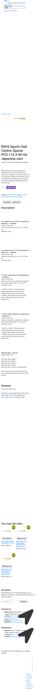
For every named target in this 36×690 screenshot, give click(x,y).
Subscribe (24, 601)
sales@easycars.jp (15, 619)
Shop (28, 679)
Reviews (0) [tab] (16, 201)
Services (29, 677)
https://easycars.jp (16, 621)
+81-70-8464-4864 (11, 11)
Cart (7, 1)
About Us (29, 687)
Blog (28, 681)
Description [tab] (7, 201)
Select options (7, 538)
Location (29, 683)
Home (28, 673)
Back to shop (5, 114)
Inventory (29, 675)
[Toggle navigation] (3, 18)
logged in (11, 396)
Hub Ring (24, 194)
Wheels (20, 196)
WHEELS (14, 194)
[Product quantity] (3, 186)
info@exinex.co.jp (15, 636)
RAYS (10, 194)
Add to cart (11, 187)
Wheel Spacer (14, 196)
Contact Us (30, 685)
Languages (9, 5)
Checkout (23, 3)
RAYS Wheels (5, 196)
